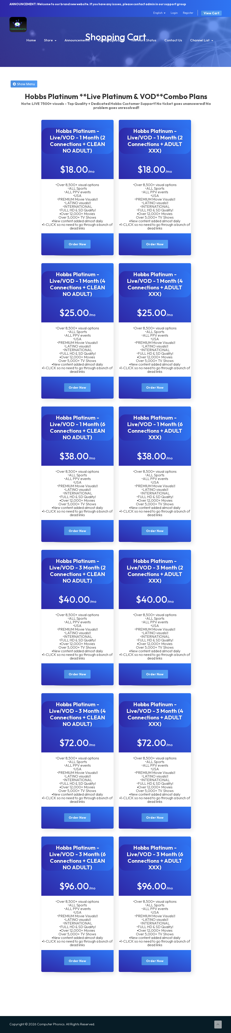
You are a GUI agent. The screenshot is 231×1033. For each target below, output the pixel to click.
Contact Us (173, 40)
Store (50, 40)
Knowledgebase (111, 40)
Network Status (144, 40)
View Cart (211, 13)
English (159, 12)
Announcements (77, 40)
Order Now (77, 244)
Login (174, 12)
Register (188, 12)
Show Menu (24, 84)
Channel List (201, 40)
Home (31, 40)
